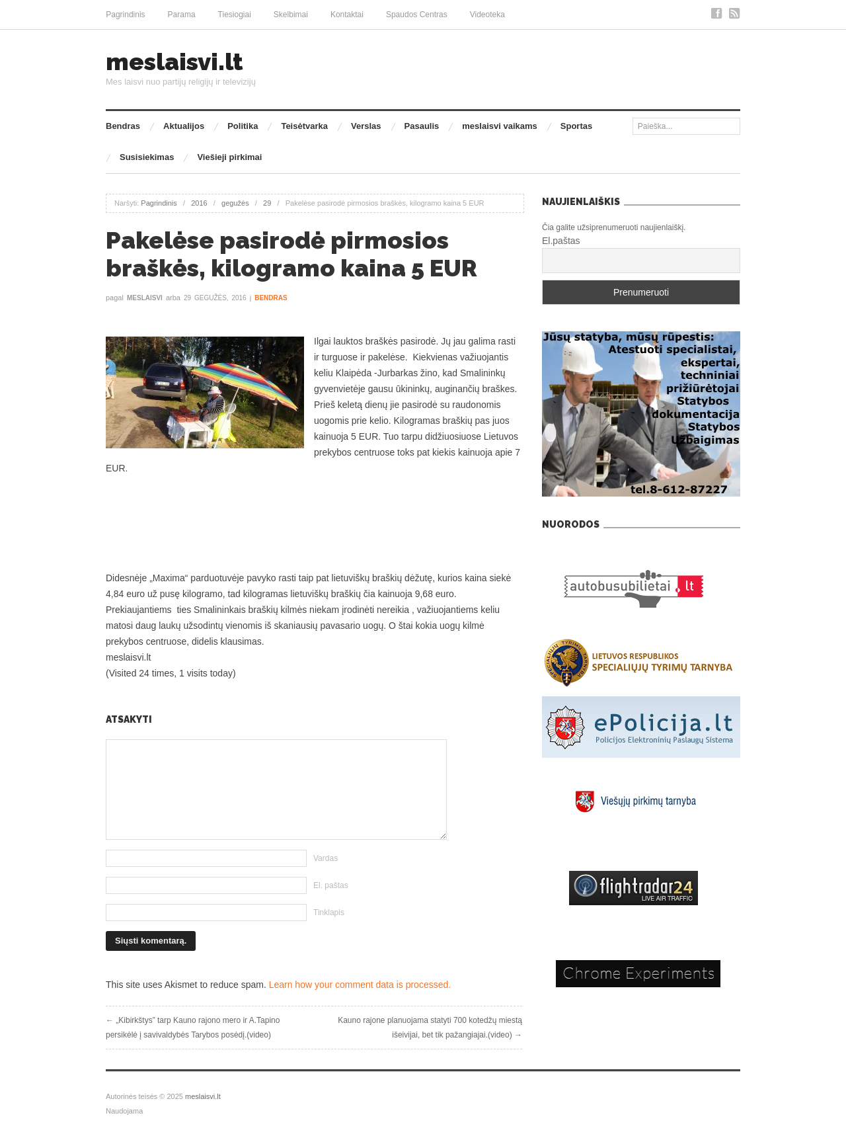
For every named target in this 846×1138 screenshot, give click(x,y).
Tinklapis (328, 912)
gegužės (235, 203)
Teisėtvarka (304, 126)
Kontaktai (347, 14)
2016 (199, 203)
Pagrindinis (125, 14)
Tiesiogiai (234, 14)
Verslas (366, 126)
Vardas (325, 858)
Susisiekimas (147, 157)
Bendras (123, 126)
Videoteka (487, 14)
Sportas (576, 126)
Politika (242, 126)
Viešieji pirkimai (229, 157)
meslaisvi (145, 298)
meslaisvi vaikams (499, 126)
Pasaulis (422, 126)
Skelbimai (291, 14)
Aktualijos (183, 126)
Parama (182, 14)
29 (267, 203)
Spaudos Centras (416, 14)
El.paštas (561, 240)
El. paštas (330, 885)
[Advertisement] (314, 523)
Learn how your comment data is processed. (360, 984)
